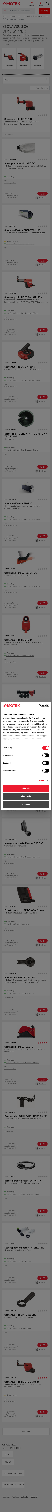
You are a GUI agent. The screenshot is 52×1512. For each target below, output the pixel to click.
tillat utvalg (26, 796)
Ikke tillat (26, 804)
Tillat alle (26, 788)
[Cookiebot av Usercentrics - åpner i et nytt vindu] (38, 705)
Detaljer (41, 780)
